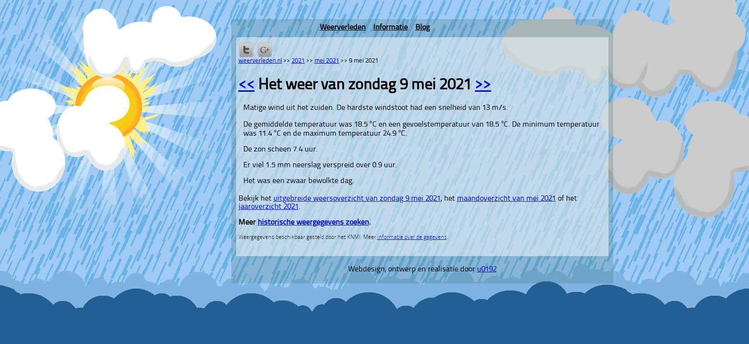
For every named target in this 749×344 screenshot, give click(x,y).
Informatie (390, 28)
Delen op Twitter (246, 49)
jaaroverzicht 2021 (269, 207)
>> (483, 85)
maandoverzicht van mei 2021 (506, 199)
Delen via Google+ (264, 49)
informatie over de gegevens (412, 237)
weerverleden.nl (260, 61)
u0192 (487, 269)
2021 (298, 61)
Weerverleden (343, 28)
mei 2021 (327, 61)
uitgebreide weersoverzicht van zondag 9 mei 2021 (357, 199)
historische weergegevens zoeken (313, 222)
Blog (422, 28)
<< (247, 85)
